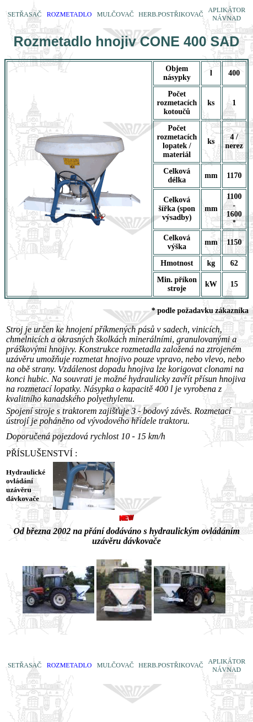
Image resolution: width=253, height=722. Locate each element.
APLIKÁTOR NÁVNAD (226, 14)
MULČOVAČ (115, 14)
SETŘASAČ (24, 14)
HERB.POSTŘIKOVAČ (170, 14)
